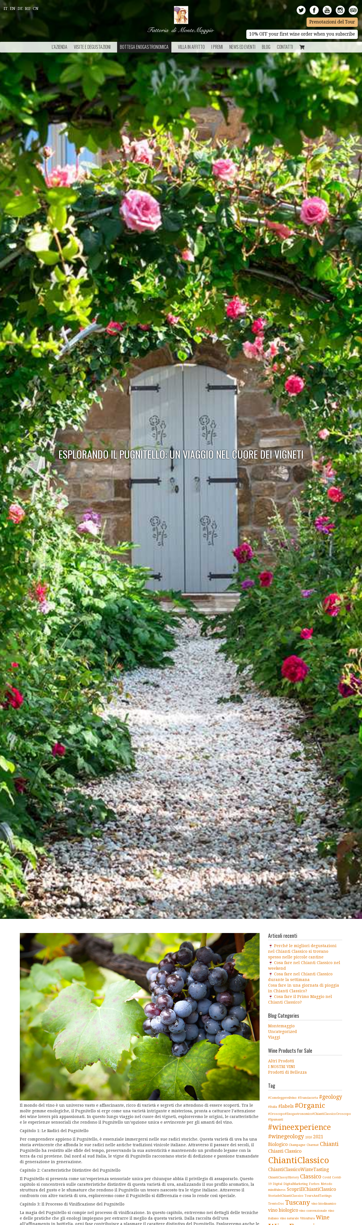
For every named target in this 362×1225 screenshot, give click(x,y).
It (6, 8)
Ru (28, 8)
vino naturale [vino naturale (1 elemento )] (289, 1218)
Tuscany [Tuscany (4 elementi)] (297, 1202)
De (20, 8)
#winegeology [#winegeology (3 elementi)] (286, 1136)
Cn (35, 8)
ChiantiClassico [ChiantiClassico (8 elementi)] (298, 1160)
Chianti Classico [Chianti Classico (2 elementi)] (284, 1151)
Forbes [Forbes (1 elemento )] (314, 1184)
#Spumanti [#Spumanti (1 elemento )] (275, 1119)
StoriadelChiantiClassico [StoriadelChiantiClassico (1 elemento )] (285, 1196)
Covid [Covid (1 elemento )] (326, 1177)
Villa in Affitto (191, 46)
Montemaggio (281, 1026)
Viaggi (274, 1037)
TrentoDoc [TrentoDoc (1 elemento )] (276, 1204)
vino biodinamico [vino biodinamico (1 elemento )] (323, 1204)
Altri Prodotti (281, 1061)
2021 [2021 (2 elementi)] (318, 1136)
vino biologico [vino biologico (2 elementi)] (283, 1210)
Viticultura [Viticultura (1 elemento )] (307, 1218)
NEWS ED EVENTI (242, 46)
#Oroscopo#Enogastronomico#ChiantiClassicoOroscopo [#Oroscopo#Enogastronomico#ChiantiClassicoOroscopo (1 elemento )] (309, 1114)
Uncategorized (282, 1031)
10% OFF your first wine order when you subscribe (302, 34)
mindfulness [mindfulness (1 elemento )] (277, 1190)
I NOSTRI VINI (281, 1066)
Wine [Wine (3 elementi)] (322, 1217)
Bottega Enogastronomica (144, 46)
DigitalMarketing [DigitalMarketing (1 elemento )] (295, 1184)
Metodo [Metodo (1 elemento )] (326, 1184)
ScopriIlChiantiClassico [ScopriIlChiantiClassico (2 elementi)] (311, 1189)
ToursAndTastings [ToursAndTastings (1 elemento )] (318, 1196)
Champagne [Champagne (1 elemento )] (297, 1145)
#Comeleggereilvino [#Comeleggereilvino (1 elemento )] (282, 1098)
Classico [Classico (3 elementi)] (310, 1176)
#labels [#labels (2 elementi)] (286, 1106)
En (12, 8)
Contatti (285, 46)
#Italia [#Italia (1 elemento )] (272, 1107)
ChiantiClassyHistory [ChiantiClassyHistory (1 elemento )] (283, 1177)
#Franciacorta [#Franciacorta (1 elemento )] (308, 1098)
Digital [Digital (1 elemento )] (277, 1184)
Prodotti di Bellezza (287, 1072)
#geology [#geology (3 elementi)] (330, 1097)
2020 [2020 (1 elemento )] (308, 1137)
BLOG (266, 46)
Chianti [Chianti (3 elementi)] (329, 1144)
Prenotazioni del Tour (332, 22)
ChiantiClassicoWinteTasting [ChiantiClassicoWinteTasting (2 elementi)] (298, 1169)
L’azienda (59, 46)
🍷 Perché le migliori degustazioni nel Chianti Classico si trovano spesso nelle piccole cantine (302, 951)
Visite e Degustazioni (92, 46)
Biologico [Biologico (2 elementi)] (278, 1144)
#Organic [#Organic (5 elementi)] (310, 1105)
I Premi (217, 46)
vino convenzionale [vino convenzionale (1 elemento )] (313, 1211)
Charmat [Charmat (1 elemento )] (313, 1145)
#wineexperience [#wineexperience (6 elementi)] (299, 1127)
